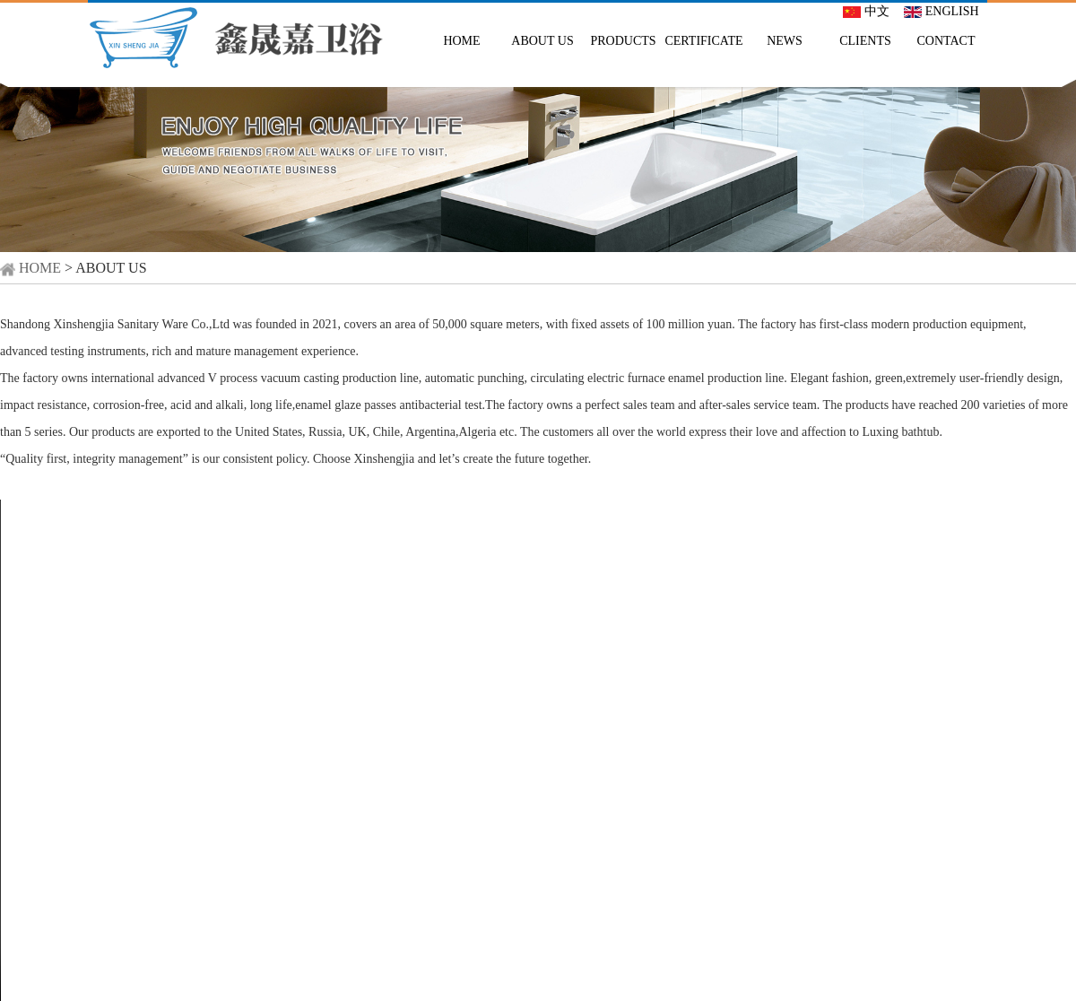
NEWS (785, 41)
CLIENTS (865, 41)
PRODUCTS (622, 41)
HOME (461, 41)
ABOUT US (542, 41)
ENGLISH (941, 11)
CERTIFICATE (703, 41)
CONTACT (946, 41)
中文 (866, 11)
